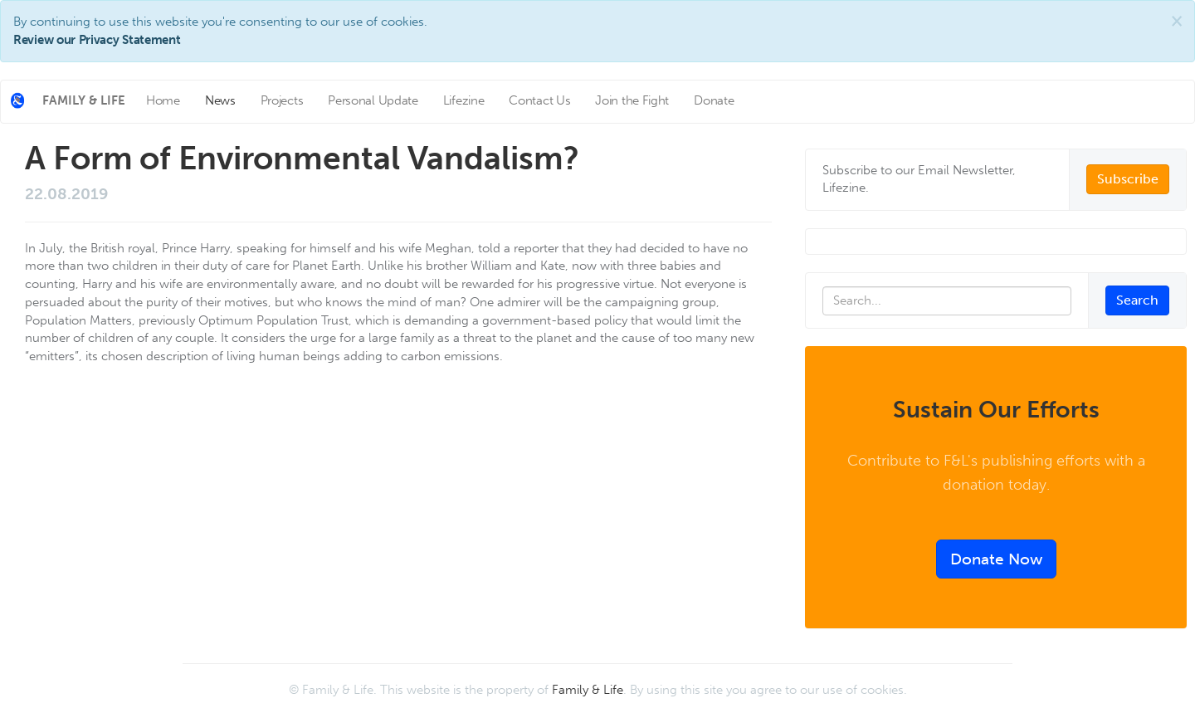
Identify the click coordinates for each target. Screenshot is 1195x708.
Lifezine (464, 100)
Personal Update (373, 100)
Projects (282, 100)
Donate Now (996, 559)
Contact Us (539, 100)
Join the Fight (632, 100)
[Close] (1177, 21)
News (220, 100)
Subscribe (1127, 179)
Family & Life (587, 689)
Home (163, 100)
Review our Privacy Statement (97, 39)
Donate (714, 100)
